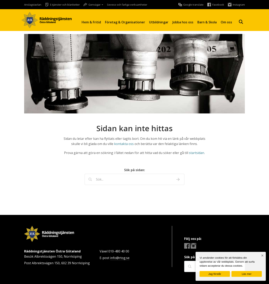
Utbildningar (158, 22)
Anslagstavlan (32, 4)
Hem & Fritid (91, 22)
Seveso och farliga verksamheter (127, 4)
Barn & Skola (207, 22)
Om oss (226, 22)
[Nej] (262, 255)
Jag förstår (214, 273)
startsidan (196, 153)
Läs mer (247, 273)
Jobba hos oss (182, 22)
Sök (240, 22)
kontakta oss (124, 144)
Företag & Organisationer (125, 22)
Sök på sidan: (134, 170)
